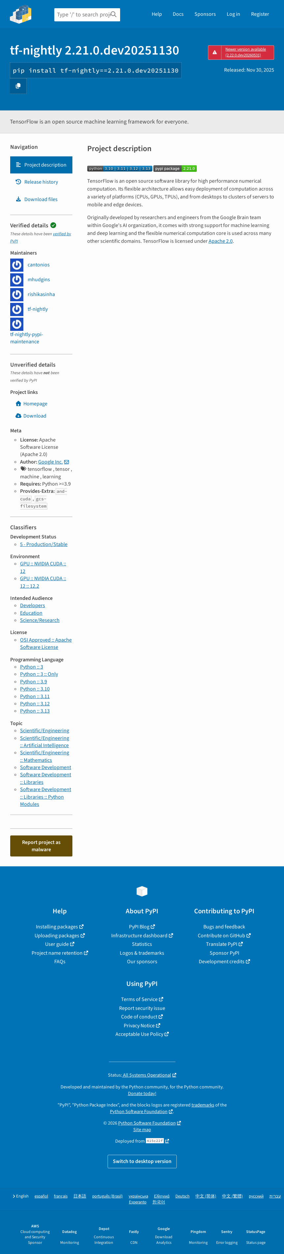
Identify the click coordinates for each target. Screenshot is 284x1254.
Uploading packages (57, 935)
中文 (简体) (205, 1196)
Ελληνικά (161, 1196)
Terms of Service (139, 999)
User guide (57, 944)
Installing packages (57, 926)
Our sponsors (142, 961)
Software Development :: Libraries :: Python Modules (45, 797)
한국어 (158, 1202)
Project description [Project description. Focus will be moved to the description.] (40, 165)
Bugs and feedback (224, 926)
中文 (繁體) (232, 1196)
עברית (275, 1196)
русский (256, 1196)
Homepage (31, 403)
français (60, 1196)
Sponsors (205, 14)
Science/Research (40, 620)
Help (157, 14)
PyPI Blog (139, 926)
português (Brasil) (107, 1196)
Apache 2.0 (221, 241)
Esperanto (137, 1202)
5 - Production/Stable (43, 544)
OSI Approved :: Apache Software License (46, 643)
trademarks (203, 1105)
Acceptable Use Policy (139, 1034)
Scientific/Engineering (44, 730)
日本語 (79, 1196)
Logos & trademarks (142, 953)
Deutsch (182, 1196)
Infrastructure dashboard (139, 935)
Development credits (222, 961)
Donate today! (142, 1093)
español (41, 1196)
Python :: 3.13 (35, 711)
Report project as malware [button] (41, 846)
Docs (178, 14)
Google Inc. (50, 462)
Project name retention (57, 953)
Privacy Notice (139, 1025)
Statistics (142, 944)
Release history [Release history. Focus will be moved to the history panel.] (36, 182)
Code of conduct (139, 1016)
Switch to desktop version (142, 1161)
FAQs (59, 961)
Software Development (45, 767)
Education (31, 613)
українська (138, 1196)
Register (260, 14)
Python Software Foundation (139, 1111)
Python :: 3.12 (35, 703)
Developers (32, 605)
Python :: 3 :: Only (39, 674)
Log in (233, 14)
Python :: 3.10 (35, 689)
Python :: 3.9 (33, 681)
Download (30, 416)
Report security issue (142, 1008)
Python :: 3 (31, 667)
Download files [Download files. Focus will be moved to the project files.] (36, 199)
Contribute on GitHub (221, 935)
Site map (142, 1129)
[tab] (41, 164)
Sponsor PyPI (224, 953)
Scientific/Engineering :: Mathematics (44, 756)
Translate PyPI (221, 944)
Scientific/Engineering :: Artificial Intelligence (44, 742)
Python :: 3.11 (35, 696)
